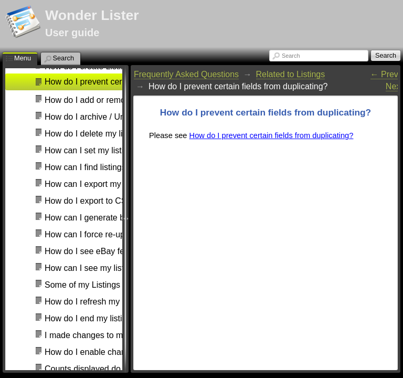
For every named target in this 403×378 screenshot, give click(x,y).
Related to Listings (290, 74)
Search (291, 55)
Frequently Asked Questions (186, 74)
